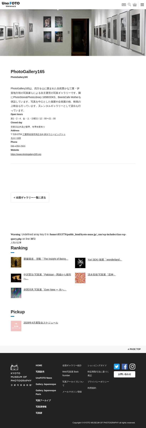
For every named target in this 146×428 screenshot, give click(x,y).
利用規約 (92, 388)
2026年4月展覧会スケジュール (41, 322)
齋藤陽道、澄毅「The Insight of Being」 (46, 258)
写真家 (39, 413)
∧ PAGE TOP (134, 349)
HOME (39, 365)
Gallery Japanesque (46, 384)
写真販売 (40, 371)
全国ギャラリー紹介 (72, 365)
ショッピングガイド (97, 365)
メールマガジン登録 (72, 391)
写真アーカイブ (43, 400)
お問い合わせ (124, 374)
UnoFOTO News (44, 378)
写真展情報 (41, 406)
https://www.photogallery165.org (26, 154)
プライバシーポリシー (98, 381)
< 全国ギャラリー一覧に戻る (30, 197)
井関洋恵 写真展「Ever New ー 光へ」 (45, 289)
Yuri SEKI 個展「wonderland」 (105, 259)
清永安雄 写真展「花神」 (102, 274)
